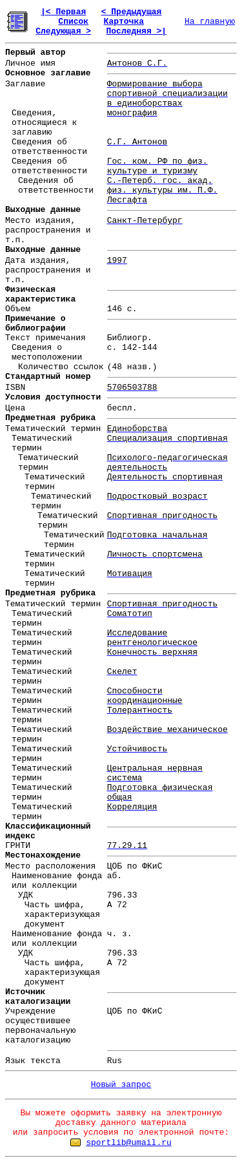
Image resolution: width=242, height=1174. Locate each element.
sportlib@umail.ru (129, 1143)
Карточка (124, 21)
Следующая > (63, 31)
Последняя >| (136, 31)
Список (73, 21)
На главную (210, 21)
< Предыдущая (131, 12)
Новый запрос (121, 1085)
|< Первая (63, 12)
